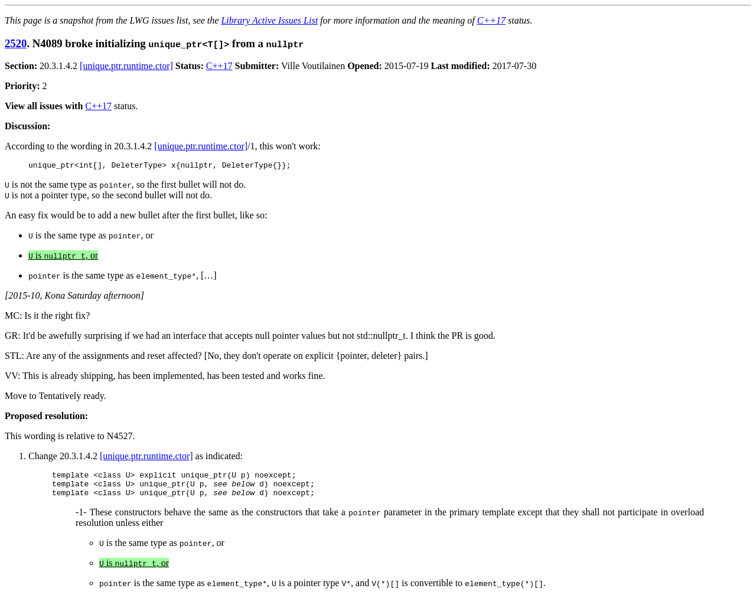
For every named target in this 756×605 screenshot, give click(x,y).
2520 (16, 43)
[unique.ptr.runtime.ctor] (126, 66)
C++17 (491, 20)
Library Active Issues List (269, 20)
